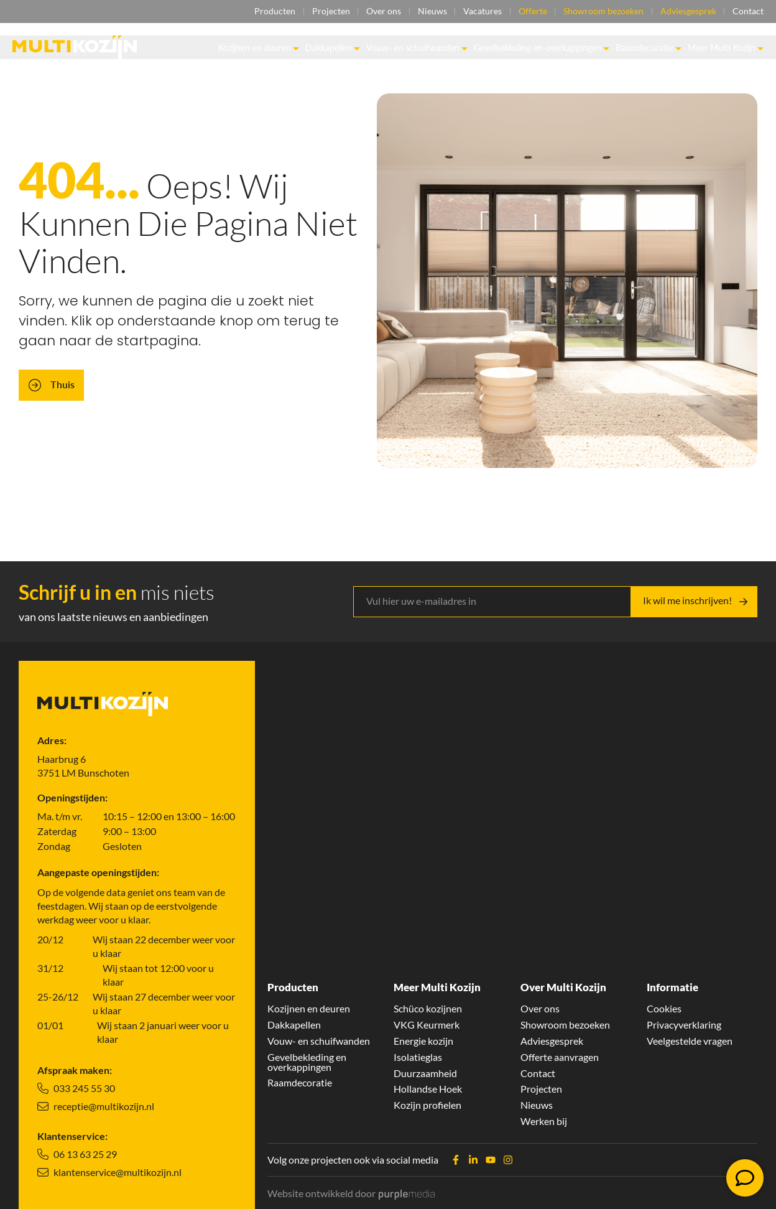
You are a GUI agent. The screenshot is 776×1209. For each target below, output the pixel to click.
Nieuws (430, 11)
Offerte (531, 11)
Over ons (381, 11)
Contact (748, 11)
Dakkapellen (332, 48)
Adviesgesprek (688, 11)
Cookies (664, 1008)
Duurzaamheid (425, 1073)
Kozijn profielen (427, 1105)
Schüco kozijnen (428, 1008)
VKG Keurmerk (427, 1024)
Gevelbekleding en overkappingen (541, 48)
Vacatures (481, 11)
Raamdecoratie (648, 48)
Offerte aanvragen (559, 1057)
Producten (272, 11)
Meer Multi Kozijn (726, 48)
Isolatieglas (418, 1057)
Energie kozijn (423, 1040)
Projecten (329, 11)
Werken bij (543, 1121)
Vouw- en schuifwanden (417, 48)
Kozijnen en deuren (258, 48)
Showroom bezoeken (603, 11)
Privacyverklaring (684, 1024)
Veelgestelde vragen (689, 1040)
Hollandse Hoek (428, 1089)
